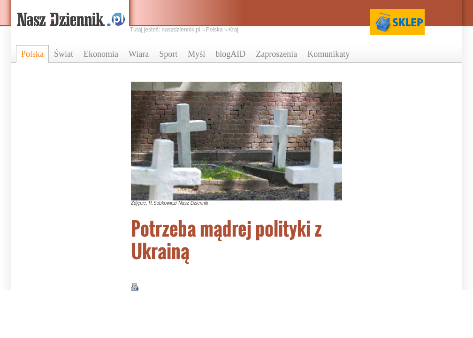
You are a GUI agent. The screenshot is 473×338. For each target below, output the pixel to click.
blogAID (230, 54)
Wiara (139, 54)
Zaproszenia (276, 54)
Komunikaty (328, 54)
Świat (63, 54)
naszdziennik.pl (181, 29)
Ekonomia (101, 54)
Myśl (196, 54)
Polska (32, 54)
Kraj (233, 29)
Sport (168, 54)
